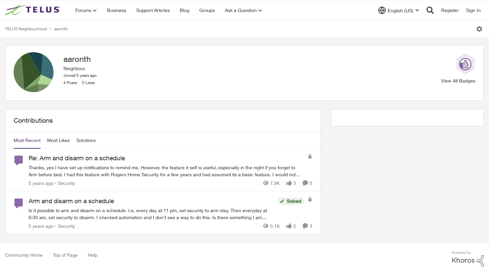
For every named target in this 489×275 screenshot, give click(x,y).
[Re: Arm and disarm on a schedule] (166, 171)
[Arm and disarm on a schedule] (151, 213)
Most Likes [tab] (58, 140)
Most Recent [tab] (27, 140)
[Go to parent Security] (65, 183)
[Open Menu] (479, 29)
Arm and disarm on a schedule (71, 201)
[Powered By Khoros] (468, 259)
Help (92, 255)
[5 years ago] (41, 183)
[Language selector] (398, 10)
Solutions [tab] (86, 140)
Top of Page (65, 255)
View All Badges (458, 80)
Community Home (24, 255)
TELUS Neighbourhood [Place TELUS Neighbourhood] (26, 28)
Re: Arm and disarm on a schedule (77, 158)
